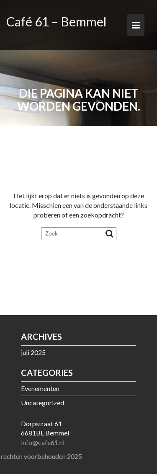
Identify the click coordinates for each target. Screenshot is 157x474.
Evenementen (40, 388)
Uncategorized (42, 403)
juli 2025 (33, 352)
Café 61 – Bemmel (56, 21)
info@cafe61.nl (42, 442)
